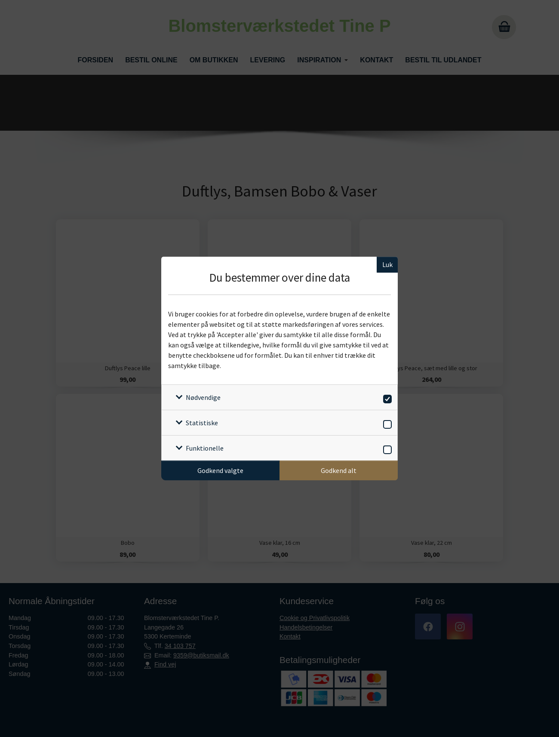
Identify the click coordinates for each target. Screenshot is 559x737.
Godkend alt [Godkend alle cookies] (338, 470)
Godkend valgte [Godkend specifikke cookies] (220, 470)
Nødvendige (203, 397)
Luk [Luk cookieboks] (387, 264)
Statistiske (202, 422)
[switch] (386, 397)
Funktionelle (205, 448)
